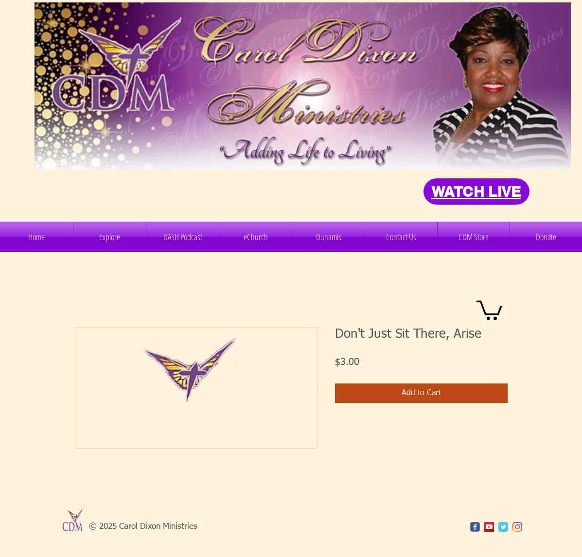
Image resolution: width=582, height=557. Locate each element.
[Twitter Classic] (503, 527)
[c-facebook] (475, 527)
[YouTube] (489, 527)
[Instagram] (517, 527)
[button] (109, 237)
